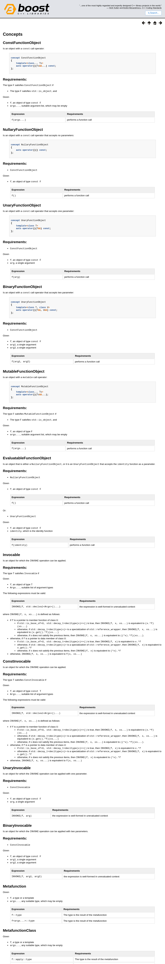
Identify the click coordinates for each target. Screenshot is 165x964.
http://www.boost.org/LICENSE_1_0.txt (147, 958)
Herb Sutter (114, 8)
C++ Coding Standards (152, 8)
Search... (153, 13)
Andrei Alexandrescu (132, 8)
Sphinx (153, 954)
